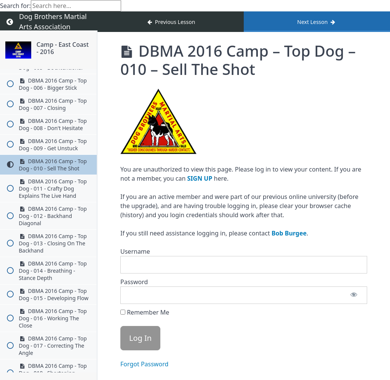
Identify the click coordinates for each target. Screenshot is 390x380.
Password (134, 282)
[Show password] (353, 295)
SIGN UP (200, 178)
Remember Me (144, 312)
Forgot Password (144, 364)
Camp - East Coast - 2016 (63, 48)
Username (135, 251)
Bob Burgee (289, 233)
